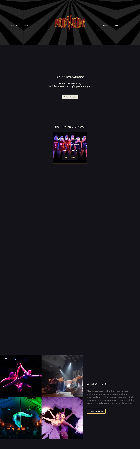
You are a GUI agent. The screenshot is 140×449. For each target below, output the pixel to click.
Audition (27, 26)
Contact (116, 26)
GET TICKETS (104, 26)
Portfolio (15, 26)
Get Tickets (70, 157)
